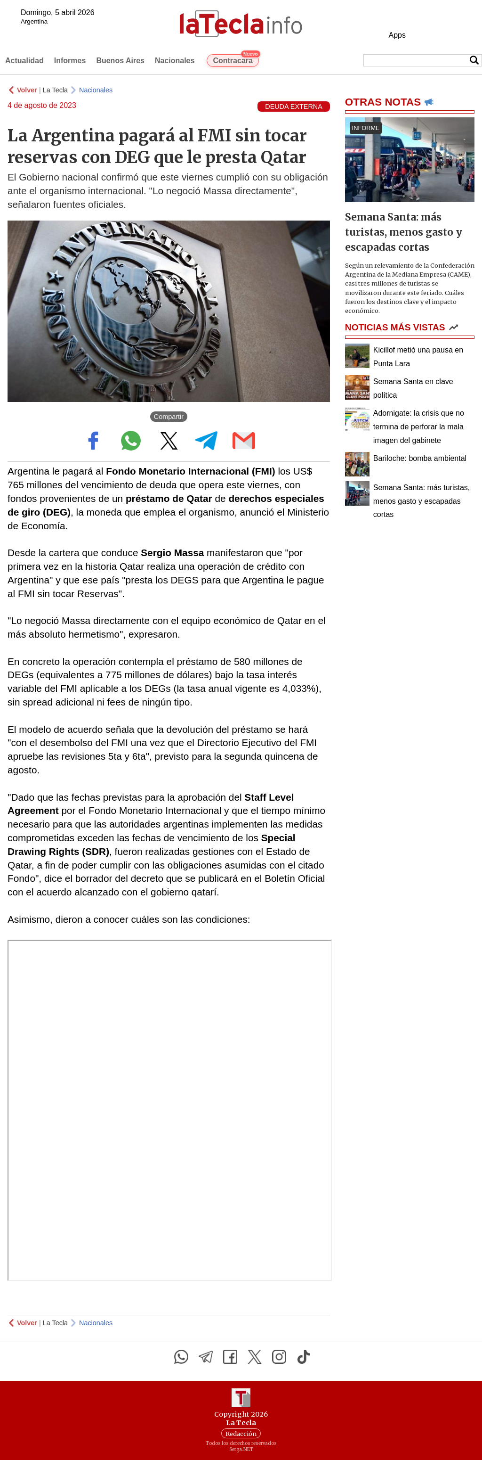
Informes (70, 61)
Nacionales (174, 61)
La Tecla (55, 90)
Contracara (235, 59)
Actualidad (24, 61)
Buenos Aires (120, 61)
